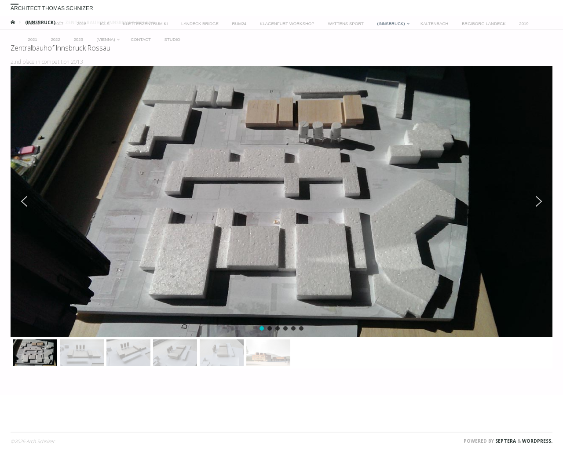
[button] (24, 201)
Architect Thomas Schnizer (52, 8)
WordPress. (537, 441)
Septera (505, 441)
